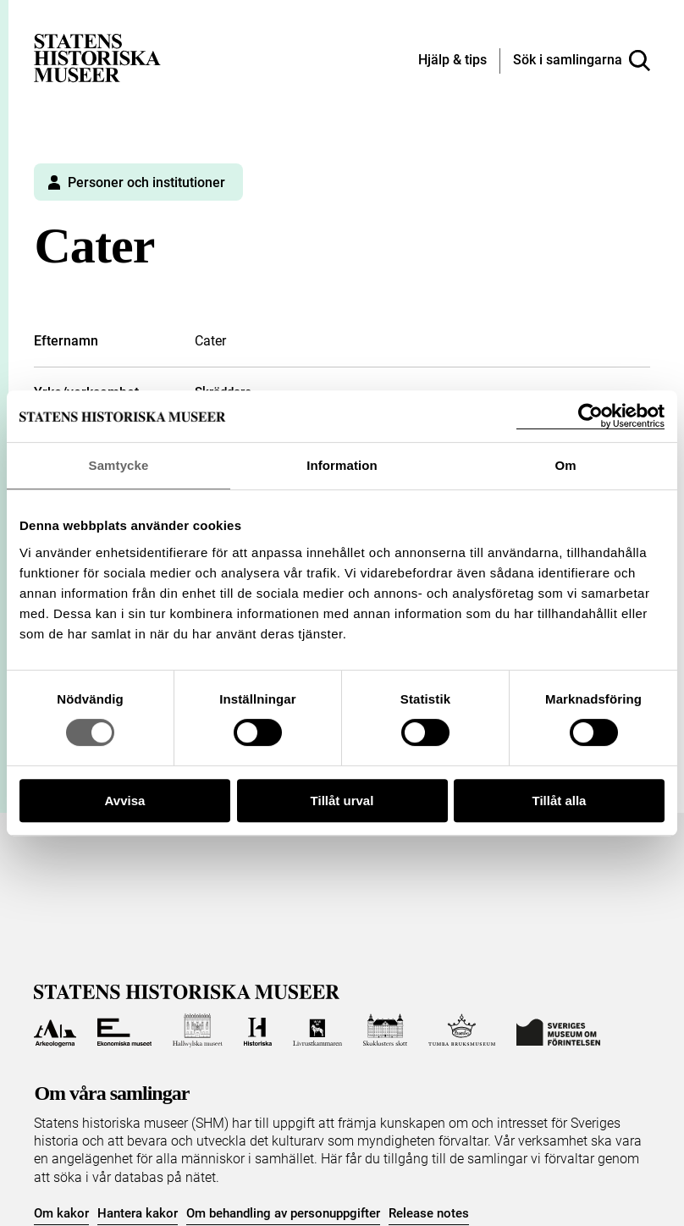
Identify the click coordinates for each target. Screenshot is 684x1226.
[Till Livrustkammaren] (317, 1030)
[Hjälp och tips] (452, 60)
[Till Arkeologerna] (54, 1030)
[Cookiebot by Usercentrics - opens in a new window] (590, 416)
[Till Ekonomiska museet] (124, 1030)
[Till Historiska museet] (258, 1030)
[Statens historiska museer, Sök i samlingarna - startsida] (97, 57)
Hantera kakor (137, 1213)
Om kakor (61, 1213)
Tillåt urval (342, 800)
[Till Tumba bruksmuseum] (462, 1030)
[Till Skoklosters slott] (385, 1030)
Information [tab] (342, 465)
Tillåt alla (559, 800)
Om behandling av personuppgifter (283, 1213)
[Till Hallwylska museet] (198, 1030)
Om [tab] (565, 465)
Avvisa (125, 800)
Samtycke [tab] (119, 465)
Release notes (429, 1213)
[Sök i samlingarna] (581, 61)
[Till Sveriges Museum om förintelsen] (558, 1030)
